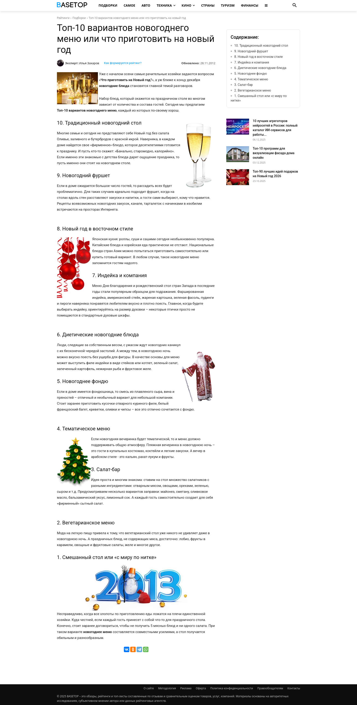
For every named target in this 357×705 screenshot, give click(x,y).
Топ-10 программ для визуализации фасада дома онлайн (273, 153)
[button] (294, 5)
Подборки (79, 18)
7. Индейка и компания (251, 62)
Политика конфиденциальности (231, 688)
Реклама (185, 688)
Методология (167, 688)
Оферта (201, 688)
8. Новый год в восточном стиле (258, 57)
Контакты (293, 688)
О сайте (149, 688)
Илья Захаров (89, 63)
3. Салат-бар (243, 85)
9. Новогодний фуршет (251, 51)
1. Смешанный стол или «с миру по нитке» (259, 98)
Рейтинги (63, 18)
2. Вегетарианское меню (252, 90)
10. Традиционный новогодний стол (261, 45)
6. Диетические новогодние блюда (260, 68)
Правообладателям (270, 688)
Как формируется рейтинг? (123, 63)
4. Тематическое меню (251, 79)
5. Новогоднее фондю (250, 73)
